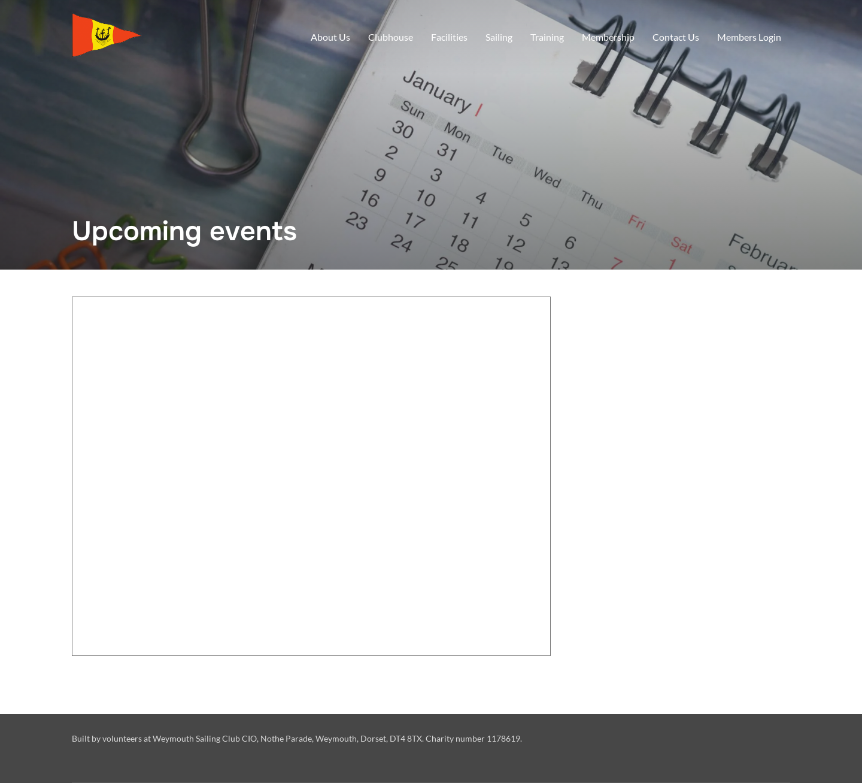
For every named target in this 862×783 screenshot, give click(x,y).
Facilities (449, 37)
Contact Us (675, 37)
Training (547, 37)
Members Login (749, 37)
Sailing (498, 37)
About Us (330, 37)
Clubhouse (390, 37)
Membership (608, 37)
